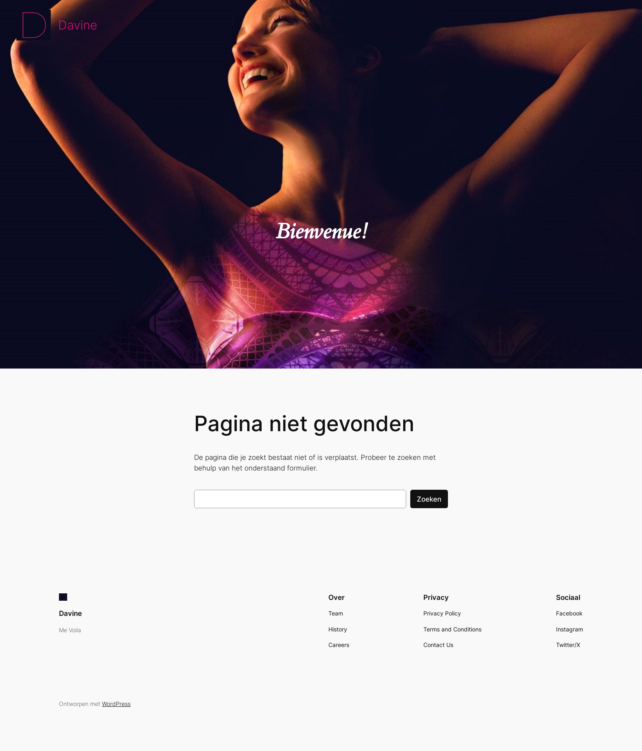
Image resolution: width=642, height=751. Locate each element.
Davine (77, 25)
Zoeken (429, 499)
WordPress (116, 703)
